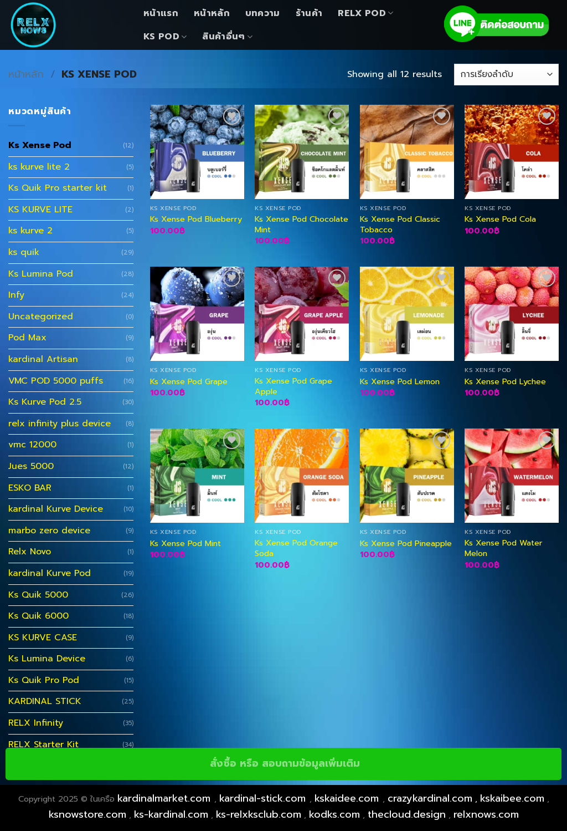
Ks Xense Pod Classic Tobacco (400, 224)
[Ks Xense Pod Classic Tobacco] (407, 152)
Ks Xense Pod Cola (500, 219)
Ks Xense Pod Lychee (505, 381)
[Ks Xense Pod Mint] (197, 476)
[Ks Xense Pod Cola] (512, 152)
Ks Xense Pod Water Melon (504, 548)
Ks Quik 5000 (38, 594)
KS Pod (165, 36)
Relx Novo (29, 551)
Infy (16, 295)
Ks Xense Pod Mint (185, 543)
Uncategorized (40, 316)
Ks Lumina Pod (40, 274)
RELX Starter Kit (43, 744)
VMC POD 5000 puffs (55, 381)
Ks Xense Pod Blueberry (196, 219)
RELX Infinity (35, 723)
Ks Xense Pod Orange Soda (296, 548)
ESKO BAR (29, 487)
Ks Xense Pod (39, 145)
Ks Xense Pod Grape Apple (293, 386)
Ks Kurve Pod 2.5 (44, 402)
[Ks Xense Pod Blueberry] (197, 152)
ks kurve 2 (30, 230)
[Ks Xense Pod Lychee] (512, 314)
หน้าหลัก (212, 13)
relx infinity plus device (59, 423)
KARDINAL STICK (44, 701)
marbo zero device (49, 530)
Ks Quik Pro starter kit (57, 188)
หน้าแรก (160, 13)
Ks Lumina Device (46, 658)
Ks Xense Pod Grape (189, 381)
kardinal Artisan (43, 359)
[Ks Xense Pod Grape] (197, 314)
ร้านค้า (309, 13)
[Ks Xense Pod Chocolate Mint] (302, 152)
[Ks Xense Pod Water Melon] (512, 476)
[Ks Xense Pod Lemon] (407, 314)
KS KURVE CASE (42, 637)
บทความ (262, 13)
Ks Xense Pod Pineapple (406, 543)
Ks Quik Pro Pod (43, 680)
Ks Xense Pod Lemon (400, 381)
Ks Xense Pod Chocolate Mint (301, 224)
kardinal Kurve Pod (49, 573)
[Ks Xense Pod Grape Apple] (302, 314)
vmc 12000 (32, 444)
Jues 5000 (31, 466)
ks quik (23, 252)
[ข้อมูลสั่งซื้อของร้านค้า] (506, 74)
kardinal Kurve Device (55, 509)
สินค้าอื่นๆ (227, 36)
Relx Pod (365, 13)
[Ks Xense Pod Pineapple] (407, 476)
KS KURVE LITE (40, 209)
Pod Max (27, 337)
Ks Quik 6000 (38, 616)
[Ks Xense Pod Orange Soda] (302, 476)
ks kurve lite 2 (39, 167)
